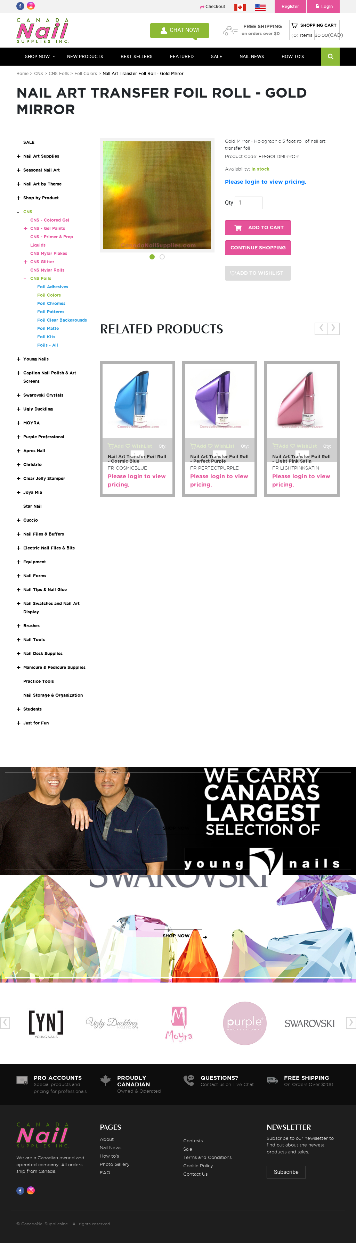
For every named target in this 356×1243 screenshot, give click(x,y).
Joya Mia (32, 492)
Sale (187, 1148)
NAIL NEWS (252, 56)
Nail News (110, 1147)
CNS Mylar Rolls (47, 270)
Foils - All (47, 345)
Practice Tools (38, 681)
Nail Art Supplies (41, 156)
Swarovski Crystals (43, 395)
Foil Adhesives (52, 286)
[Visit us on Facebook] (21, 1190)
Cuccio (30, 520)
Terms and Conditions (207, 1157)
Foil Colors (86, 73)
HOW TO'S (293, 56)
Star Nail (32, 506)
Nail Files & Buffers (43, 534)
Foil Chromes (51, 303)
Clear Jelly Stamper (44, 478)
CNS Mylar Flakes (48, 253)
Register (290, 6)
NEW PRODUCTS (85, 56)
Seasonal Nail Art (41, 170)
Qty (229, 202)
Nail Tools (34, 639)
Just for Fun (36, 723)
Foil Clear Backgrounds (62, 320)
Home (22, 73)
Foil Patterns (50, 311)
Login (323, 6)
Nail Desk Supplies (43, 653)
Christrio (32, 464)
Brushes (31, 625)
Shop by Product (41, 198)
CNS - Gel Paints (47, 228)
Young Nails (36, 359)
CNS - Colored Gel (49, 220)
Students (32, 709)
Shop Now (37, 56)
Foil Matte (48, 328)
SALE (216, 56)
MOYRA (31, 423)
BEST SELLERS (137, 56)
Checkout (215, 6)
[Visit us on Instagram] (32, 1190)
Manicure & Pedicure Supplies (54, 667)
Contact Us (195, 1173)
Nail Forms (34, 575)
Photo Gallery (115, 1164)
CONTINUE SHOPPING (258, 247)
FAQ (105, 1172)
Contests (193, 1140)
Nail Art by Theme (42, 184)
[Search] (330, 57)
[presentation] (321, 329)
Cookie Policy (198, 1165)
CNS (38, 73)
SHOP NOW (176, 828)
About (107, 1139)
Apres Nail (34, 450)
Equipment (34, 562)
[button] (152, 258)
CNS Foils (59, 73)
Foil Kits (46, 336)
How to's (109, 1155)
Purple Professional (43, 436)
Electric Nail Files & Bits (49, 548)
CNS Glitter (42, 261)
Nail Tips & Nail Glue (45, 589)
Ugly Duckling (38, 409)
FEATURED (182, 56)
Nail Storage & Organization (53, 695)
